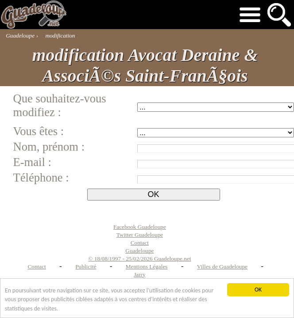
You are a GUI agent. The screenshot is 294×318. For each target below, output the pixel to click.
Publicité (85, 266)
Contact (36, 266)
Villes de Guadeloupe (222, 266)
